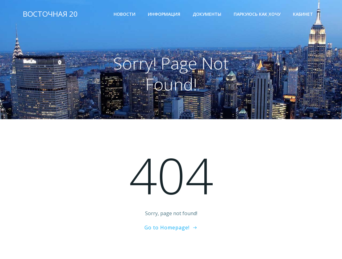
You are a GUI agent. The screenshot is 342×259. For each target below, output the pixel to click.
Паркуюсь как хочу (257, 14)
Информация (164, 14)
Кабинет (303, 14)
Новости (125, 14)
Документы (207, 14)
